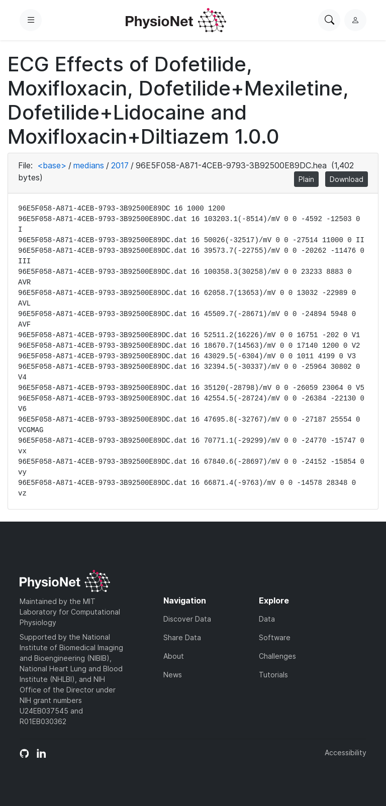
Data (267, 619)
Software (275, 637)
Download (346, 179)
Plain (306, 179)
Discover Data (187, 619)
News (172, 674)
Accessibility (345, 752)
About (173, 656)
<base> (51, 165)
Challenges (277, 656)
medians (88, 165)
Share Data (182, 637)
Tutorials (273, 674)
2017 (120, 165)
